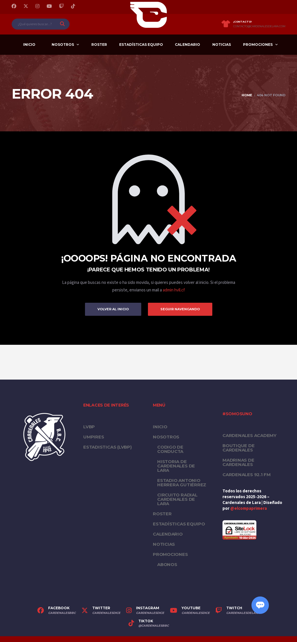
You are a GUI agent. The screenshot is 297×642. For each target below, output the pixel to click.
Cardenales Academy (249, 435)
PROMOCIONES (258, 44)
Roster (99, 44)
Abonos (167, 564)
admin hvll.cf (174, 290)
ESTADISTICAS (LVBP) (107, 447)
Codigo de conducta (170, 449)
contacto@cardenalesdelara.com (259, 26)
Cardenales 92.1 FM (246, 474)
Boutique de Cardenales (238, 448)
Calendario (187, 44)
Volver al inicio (113, 309)
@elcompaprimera (248, 508)
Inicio (29, 44)
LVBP (89, 426)
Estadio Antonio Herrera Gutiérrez (181, 482)
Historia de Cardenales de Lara (176, 466)
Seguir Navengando (180, 309)
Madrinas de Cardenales (238, 462)
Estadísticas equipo (141, 44)
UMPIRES (93, 437)
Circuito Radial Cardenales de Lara (177, 499)
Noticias (221, 44)
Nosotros (63, 44)
